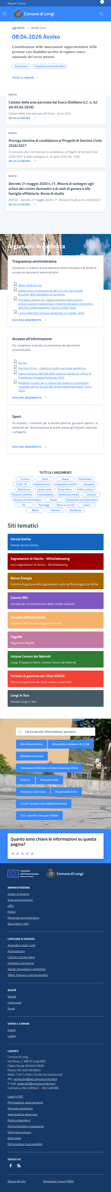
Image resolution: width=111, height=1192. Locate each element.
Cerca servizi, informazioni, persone (50, 731)
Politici (12, 912)
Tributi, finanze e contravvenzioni (28, 975)
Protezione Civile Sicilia (33, 792)
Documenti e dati (18, 923)
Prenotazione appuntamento (25, 1102)
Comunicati (14, 1002)
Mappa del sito (17, 1181)
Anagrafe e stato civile (21, 945)
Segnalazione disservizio (22, 1114)
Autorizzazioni (16, 951)
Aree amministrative (20, 900)
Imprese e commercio (21, 963)
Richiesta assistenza (20, 1108)
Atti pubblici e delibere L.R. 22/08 (70, 744)
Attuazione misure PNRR (58, 1181)
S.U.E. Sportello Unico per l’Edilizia (39, 815)
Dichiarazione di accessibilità (25, 1144)
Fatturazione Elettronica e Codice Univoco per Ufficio (49, 768)
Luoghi (12, 1036)
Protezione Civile (49, 780)
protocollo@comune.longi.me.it (36, 1083)
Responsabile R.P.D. (66, 792)
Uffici (11, 906)
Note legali (14, 1138)
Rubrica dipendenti (19, 1120)
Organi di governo (18, 894)
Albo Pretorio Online (31, 744)
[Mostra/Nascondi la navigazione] (4, 13)
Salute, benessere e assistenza (27, 969)
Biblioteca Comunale (31, 756)
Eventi (12, 1030)
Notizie (12, 996)
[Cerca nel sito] (101, 14)
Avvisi (11, 1008)
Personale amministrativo (23, 917)
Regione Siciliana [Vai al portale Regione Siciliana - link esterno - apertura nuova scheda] (17, 3)
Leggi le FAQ (15, 1096)
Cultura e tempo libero (21, 957)
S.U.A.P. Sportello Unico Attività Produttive (43, 803)
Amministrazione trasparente (26, 1126)
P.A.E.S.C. (25, 780)
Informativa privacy (19, 1132)
